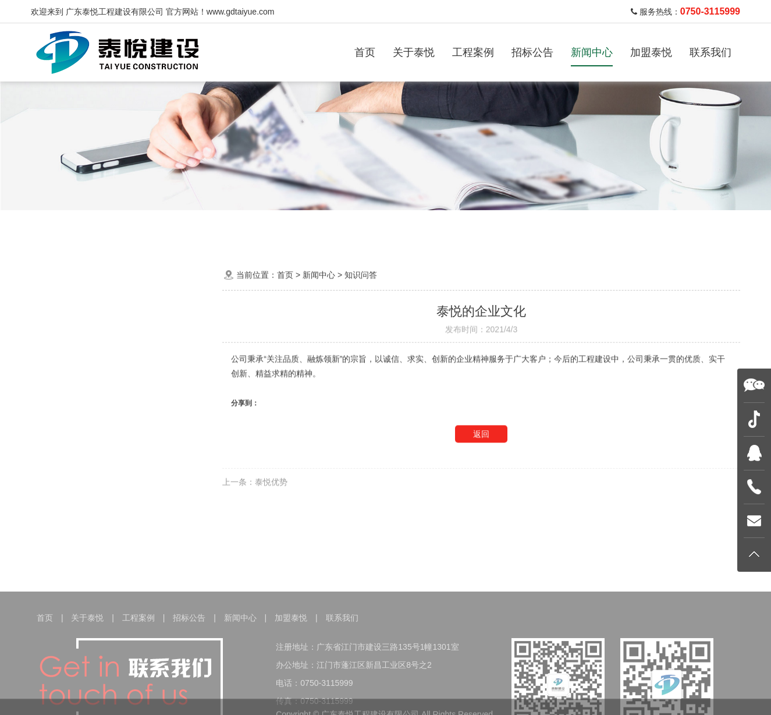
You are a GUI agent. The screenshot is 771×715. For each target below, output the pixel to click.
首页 (364, 52)
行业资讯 (119, 379)
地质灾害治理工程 (428, 229)
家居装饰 (189, 229)
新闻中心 (592, 52)
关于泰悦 (414, 52)
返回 (481, 444)
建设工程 (301, 229)
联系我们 (710, 52)
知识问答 (119, 405)
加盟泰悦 (651, 52)
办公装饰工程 (125, 229)
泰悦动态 (119, 351)
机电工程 (356, 229)
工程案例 (473, 52)
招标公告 (532, 52)
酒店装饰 (245, 229)
